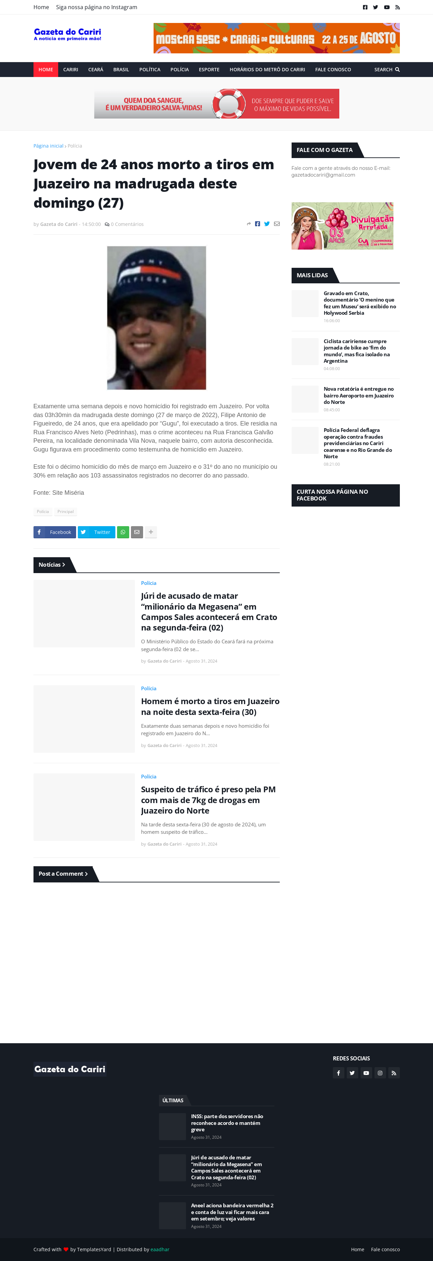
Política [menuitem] (149, 69)
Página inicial (48, 146)
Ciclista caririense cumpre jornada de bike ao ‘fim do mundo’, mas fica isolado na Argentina (357, 351)
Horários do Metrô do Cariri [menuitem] (267, 69)
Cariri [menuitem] (70, 69)
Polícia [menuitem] (179, 69)
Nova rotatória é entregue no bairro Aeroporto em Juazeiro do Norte (359, 395)
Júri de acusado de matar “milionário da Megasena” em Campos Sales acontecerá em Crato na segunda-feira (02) (209, 611)
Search (383, 69)
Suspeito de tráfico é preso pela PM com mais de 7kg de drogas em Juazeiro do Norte (208, 800)
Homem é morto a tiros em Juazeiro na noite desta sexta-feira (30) (210, 706)
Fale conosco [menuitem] (333, 69)
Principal (66, 511)
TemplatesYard (94, 1249)
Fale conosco (385, 1249)
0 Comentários (127, 224)
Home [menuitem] (46, 69)
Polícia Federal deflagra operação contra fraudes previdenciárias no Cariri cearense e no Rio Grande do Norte (358, 443)
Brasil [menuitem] (121, 69)
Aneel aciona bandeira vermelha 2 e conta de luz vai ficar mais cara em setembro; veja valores (232, 1212)
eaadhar (160, 1249)
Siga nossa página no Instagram (96, 7)
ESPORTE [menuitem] (209, 69)
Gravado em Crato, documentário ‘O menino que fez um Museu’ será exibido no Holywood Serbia (360, 303)
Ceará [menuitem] (95, 69)
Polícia (75, 146)
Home (41, 7)
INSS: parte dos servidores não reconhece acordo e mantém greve (227, 1123)
